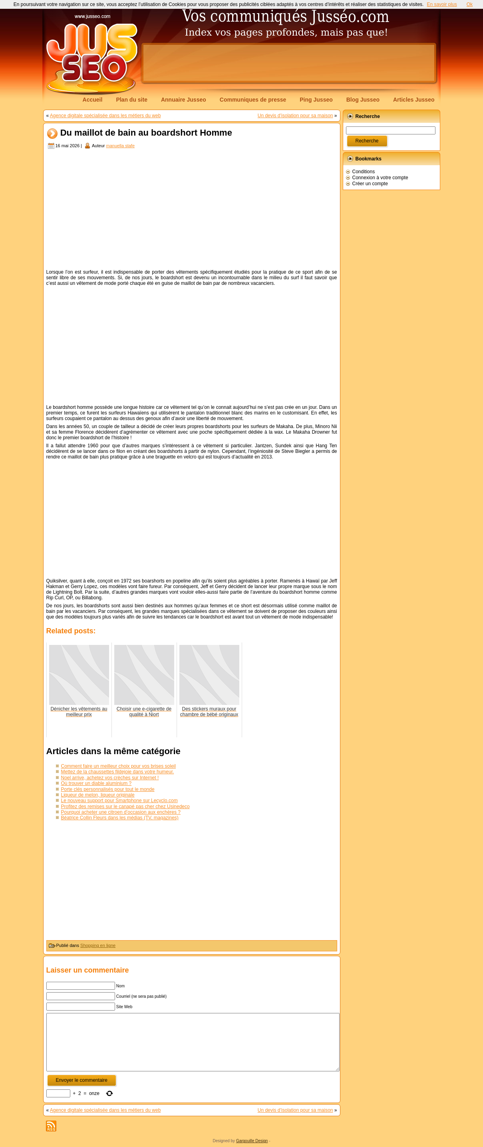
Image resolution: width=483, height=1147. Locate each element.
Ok (470, 4)
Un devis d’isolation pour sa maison (295, 115)
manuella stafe (120, 145)
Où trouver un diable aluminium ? (96, 783)
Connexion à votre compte (380, 177)
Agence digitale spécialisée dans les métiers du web (105, 115)
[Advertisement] (288, 63)
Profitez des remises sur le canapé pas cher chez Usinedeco (125, 806)
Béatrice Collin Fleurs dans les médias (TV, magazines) (120, 818)
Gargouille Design (252, 1141)
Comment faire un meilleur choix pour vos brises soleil (118, 766)
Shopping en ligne (97, 945)
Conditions (363, 171)
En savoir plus (442, 4)
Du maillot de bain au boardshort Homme (146, 133)
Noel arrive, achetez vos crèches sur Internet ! (110, 778)
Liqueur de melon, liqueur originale (98, 795)
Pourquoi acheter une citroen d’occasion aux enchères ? (121, 812)
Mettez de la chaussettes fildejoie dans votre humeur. (117, 772)
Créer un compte (370, 183)
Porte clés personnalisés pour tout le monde (108, 789)
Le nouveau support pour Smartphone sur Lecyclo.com (119, 800)
